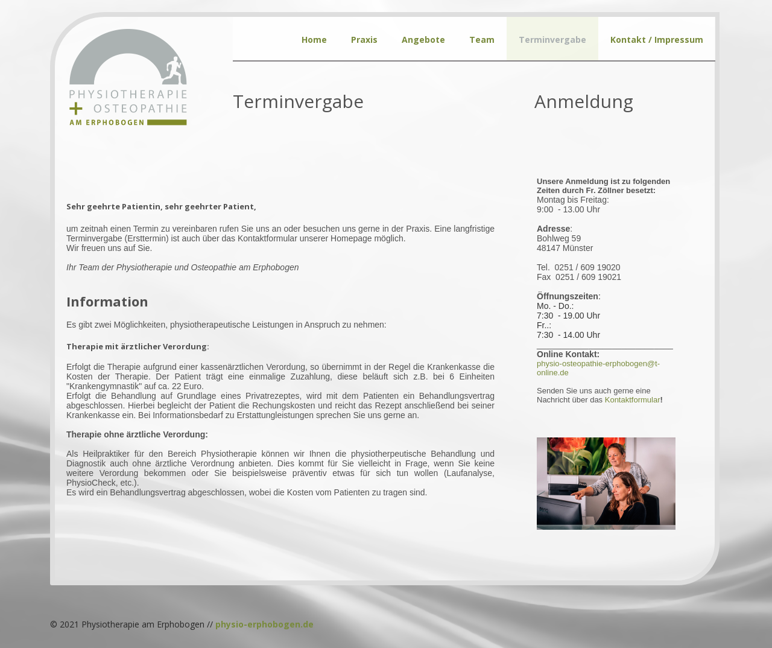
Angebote (423, 39)
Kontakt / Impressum (656, 39)
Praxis (364, 39)
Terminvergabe (552, 39)
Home (314, 39)
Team (482, 39)
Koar (632, 399)
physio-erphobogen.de (264, 624)
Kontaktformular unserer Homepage (305, 238)
